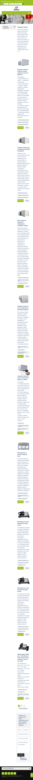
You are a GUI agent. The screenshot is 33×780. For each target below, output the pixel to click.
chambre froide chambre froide (22, 347)
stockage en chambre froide (23, 277)
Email (20, 127)
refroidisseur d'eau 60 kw (22, 498)
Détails (27, 127)
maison (4, 19)
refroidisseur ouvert (21, 564)
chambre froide (20, 423)
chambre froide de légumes (23, 124)
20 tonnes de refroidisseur (23, 493)
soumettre (21, 755)
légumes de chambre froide (23, 122)
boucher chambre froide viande (22, 429)
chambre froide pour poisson (23, 195)
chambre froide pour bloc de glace (23, 280)
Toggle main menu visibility (29, 12)
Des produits (10, 19)
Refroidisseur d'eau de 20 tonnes (22, 496)
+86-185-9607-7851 (19, 1)
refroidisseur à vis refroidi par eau (23, 695)
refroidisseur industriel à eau (23, 560)
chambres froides (21, 349)
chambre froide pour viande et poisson (23, 426)
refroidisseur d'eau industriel (23, 562)
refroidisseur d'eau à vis (22, 689)
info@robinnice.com (8, 1)
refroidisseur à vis (21, 691)
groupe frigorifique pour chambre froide (22, 353)
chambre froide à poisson (22, 283)
